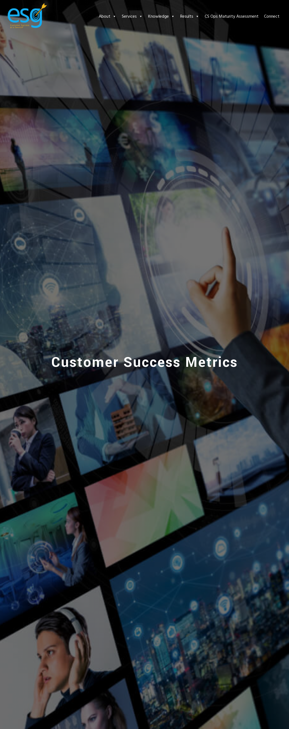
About (107, 16)
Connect (271, 16)
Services (132, 16)
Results (189, 16)
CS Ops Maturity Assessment (232, 16)
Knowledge (161, 16)
